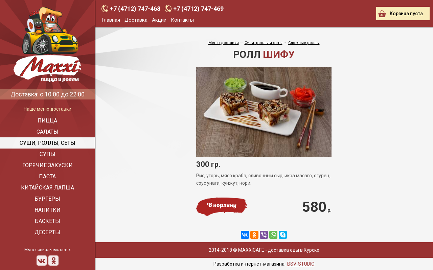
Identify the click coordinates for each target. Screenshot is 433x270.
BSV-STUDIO (301, 264)
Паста (47, 176)
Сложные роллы (304, 43)
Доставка (135, 20)
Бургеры (47, 199)
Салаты (48, 132)
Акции (159, 20)
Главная (110, 20)
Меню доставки (223, 43)
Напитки (48, 210)
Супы (47, 154)
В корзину (221, 205)
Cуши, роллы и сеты (263, 43)
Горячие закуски (47, 165)
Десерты (47, 232)
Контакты (182, 20)
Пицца (47, 120)
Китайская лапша (47, 187)
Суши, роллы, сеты (47, 143)
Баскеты (47, 221)
